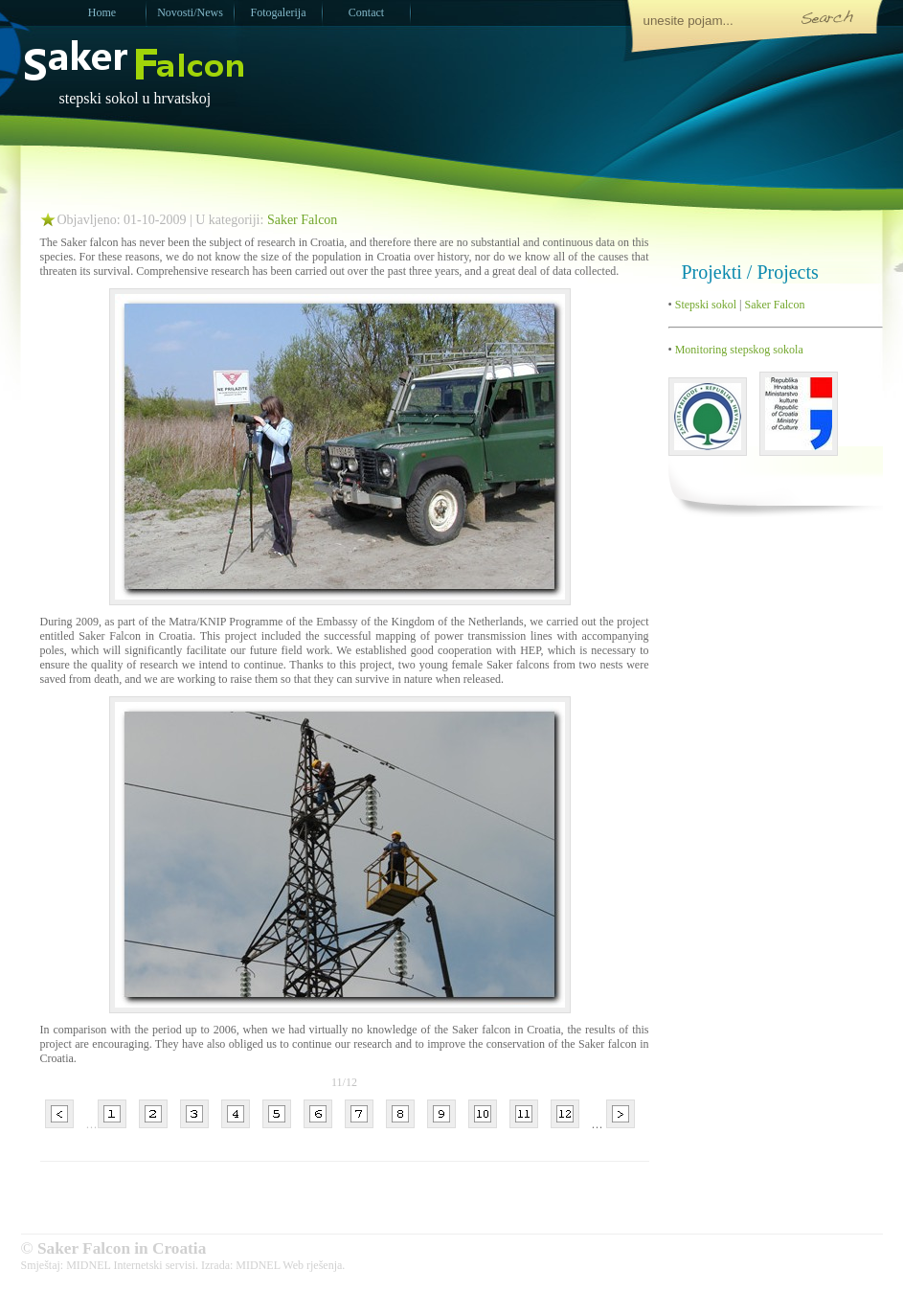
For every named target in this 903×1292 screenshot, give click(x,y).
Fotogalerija (278, 12)
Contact (366, 12)
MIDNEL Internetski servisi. (132, 1265)
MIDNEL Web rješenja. (290, 1265)
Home (102, 12)
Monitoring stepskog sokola (737, 349)
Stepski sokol (704, 304)
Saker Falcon (302, 220)
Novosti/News (190, 12)
